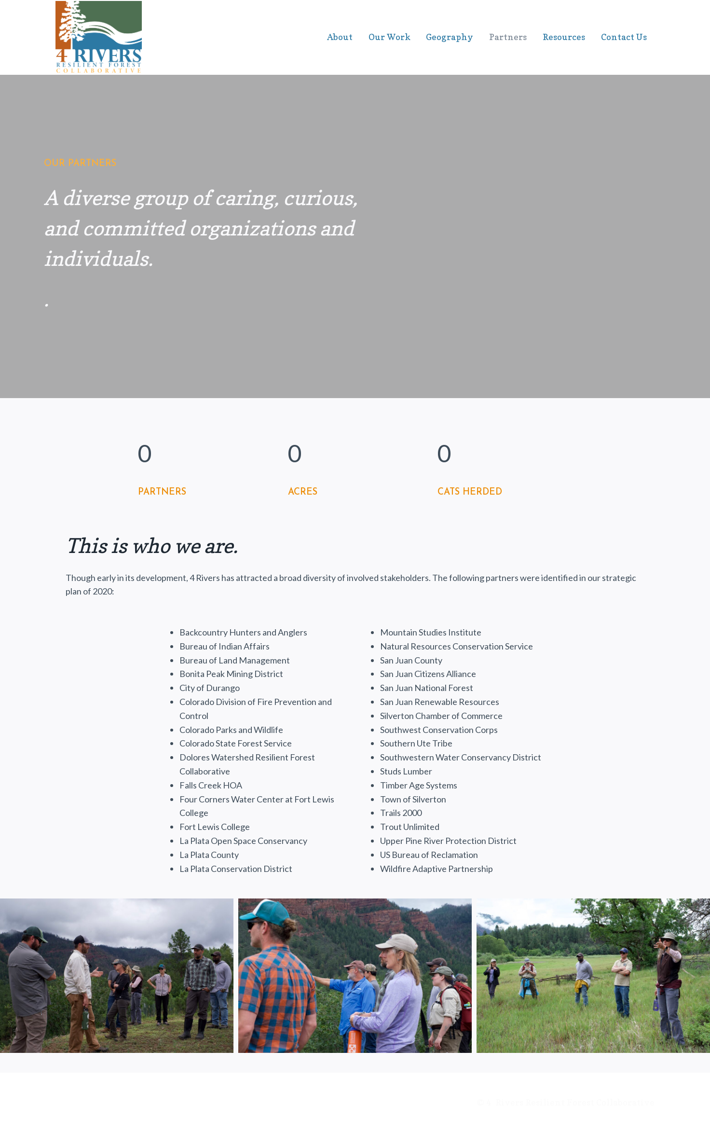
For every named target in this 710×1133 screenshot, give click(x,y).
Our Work (389, 37)
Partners (508, 37)
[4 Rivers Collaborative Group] (98, 38)
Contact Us (624, 37)
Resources (564, 37)
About (340, 37)
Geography (449, 37)
